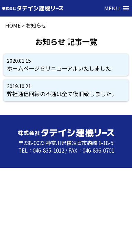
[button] (112, 8)
